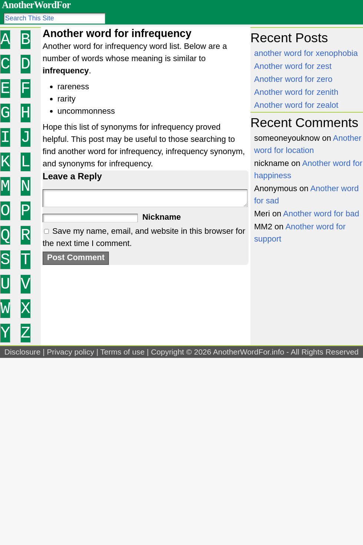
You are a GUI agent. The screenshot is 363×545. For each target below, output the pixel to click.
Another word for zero (293, 79)
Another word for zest (293, 66)
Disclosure (22, 352)
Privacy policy (70, 352)
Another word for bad (321, 213)
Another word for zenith (296, 92)
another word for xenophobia (306, 53)
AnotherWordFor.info (248, 352)
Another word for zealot (296, 105)
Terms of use (122, 352)
